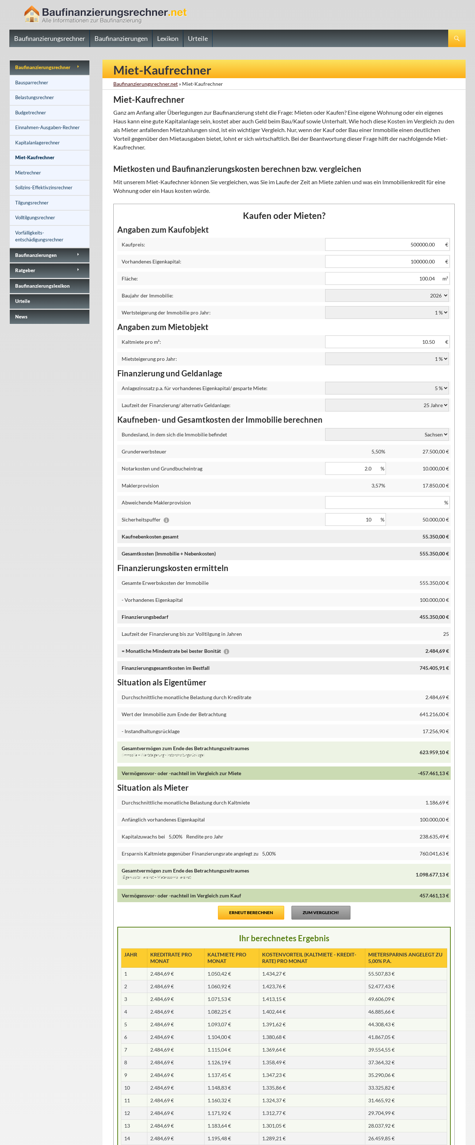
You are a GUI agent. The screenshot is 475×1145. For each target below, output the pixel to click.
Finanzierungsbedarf (145, 617)
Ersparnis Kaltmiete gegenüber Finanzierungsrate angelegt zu (200, 853)
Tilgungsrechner (32, 203)
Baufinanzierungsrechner (49, 38)
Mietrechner (28, 173)
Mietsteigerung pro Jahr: (149, 359)
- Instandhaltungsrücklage (151, 731)
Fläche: (130, 278)
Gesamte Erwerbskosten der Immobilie (165, 583)
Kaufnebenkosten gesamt (150, 536)
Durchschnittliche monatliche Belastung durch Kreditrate (186, 697)
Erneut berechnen (251, 912)
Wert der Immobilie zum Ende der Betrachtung (174, 714)
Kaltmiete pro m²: (141, 342)
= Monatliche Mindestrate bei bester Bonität (175, 651)
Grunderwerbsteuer (144, 451)
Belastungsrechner (34, 97)
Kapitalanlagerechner (37, 142)
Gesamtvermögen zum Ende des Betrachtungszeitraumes (222, 752)
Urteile (198, 38)
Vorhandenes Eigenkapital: (151, 261)
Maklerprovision (140, 485)
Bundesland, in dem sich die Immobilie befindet (174, 434)
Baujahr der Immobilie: (147, 295)
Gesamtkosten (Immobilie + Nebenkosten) (169, 553)
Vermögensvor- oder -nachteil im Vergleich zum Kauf (181, 895)
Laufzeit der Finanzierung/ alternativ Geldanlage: (176, 405)
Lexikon (167, 38)
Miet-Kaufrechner (34, 157)
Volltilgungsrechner (35, 217)
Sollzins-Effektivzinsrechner (43, 187)
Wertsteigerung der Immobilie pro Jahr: (166, 312)
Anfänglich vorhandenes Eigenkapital (163, 819)
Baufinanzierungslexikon (42, 286)
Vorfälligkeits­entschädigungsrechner (39, 236)
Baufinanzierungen (121, 38)
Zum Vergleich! (321, 912)
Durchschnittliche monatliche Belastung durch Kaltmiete (186, 802)
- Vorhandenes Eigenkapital (152, 600)
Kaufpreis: (133, 244)
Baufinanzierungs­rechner (42, 67)
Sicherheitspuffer (145, 519)
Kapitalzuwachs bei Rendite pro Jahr (172, 836)
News (21, 317)
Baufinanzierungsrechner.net (145, 84)
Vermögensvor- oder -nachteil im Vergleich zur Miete (181, 773)
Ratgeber (25, 270)
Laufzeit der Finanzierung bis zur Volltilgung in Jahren (182, 634)
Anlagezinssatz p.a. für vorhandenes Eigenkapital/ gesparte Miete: (195, 388)
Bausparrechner (31, 82)
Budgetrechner (30, 112)
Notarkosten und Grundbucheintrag (162, 468)
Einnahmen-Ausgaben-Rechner (47, 127)
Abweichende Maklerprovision (156, 502)
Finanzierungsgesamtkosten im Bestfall (166, 668)
